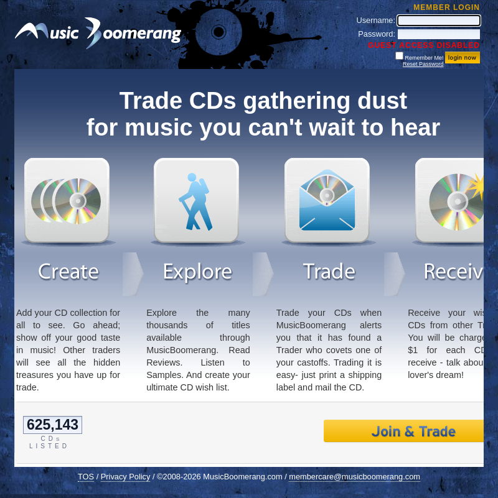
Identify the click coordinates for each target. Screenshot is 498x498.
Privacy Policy (126, 476)
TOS (86, 476)
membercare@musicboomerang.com (354, 476)
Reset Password (423, 64)
